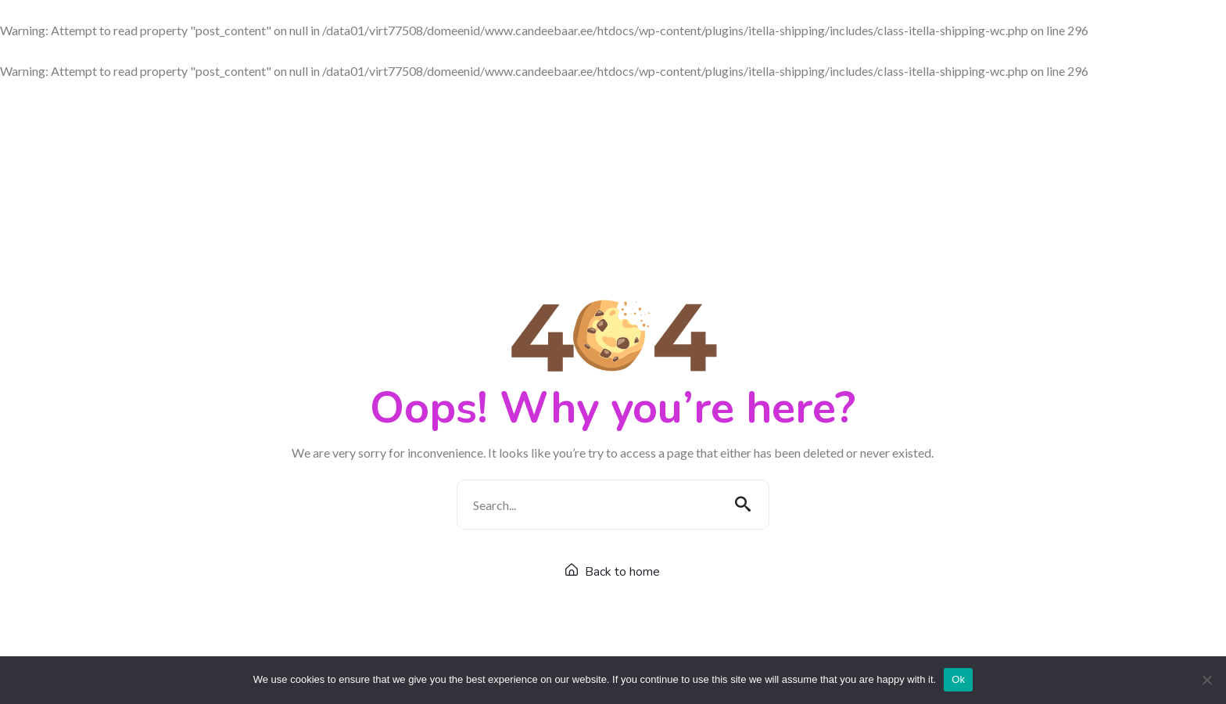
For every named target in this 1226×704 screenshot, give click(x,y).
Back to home (612, 571)
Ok (958, 679)
